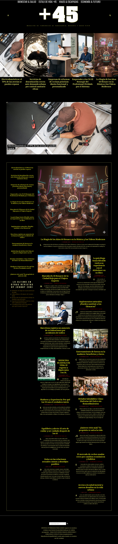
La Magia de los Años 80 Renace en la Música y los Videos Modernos (106, 83)
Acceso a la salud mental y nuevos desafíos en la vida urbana (90, 488)
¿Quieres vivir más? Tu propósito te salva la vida (91, 429)
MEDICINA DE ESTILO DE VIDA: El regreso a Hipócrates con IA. (63, 367)
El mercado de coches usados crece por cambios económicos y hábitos (90, 457)
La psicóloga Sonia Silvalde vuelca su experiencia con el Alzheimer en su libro (99, 266)
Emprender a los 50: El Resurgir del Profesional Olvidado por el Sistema (82, 83)
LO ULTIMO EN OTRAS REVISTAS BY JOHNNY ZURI (22, 284)
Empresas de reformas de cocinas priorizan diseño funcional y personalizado (59, 83)
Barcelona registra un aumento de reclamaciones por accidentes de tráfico (55, 330)
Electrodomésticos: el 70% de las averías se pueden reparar (12, 81)
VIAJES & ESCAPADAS (68, 1)
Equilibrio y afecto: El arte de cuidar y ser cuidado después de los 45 (55, 431)
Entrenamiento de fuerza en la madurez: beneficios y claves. (90, 353)
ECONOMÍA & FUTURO (90, 1)
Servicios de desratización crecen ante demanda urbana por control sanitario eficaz (35, 84)
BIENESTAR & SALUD (27, 1)
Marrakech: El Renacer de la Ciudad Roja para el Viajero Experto (55, 278)
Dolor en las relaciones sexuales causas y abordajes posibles (55, 462)
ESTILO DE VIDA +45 (48, 1)
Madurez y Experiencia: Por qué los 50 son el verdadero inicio (55, 402)
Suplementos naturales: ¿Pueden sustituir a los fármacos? (90, 304)
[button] (67, 523)
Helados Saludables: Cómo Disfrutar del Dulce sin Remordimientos (90, 401)
